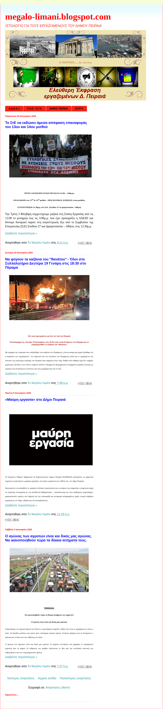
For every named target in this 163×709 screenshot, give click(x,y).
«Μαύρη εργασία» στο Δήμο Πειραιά (35, 399)
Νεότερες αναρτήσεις (21, 678)
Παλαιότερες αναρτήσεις (75, 678)
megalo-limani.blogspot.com (58, 16)
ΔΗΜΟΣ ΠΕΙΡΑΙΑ (58, 108)
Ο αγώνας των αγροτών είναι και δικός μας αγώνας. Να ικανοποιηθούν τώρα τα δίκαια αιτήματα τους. (48, 538)
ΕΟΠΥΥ (79, 108)
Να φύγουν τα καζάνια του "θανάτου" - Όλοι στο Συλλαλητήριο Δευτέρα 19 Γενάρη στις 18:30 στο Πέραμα (45, 263)
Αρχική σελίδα (47, 678)
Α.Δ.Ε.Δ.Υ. (14, 108)
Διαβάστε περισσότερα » (21, 233)
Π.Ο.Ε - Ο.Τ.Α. (34, 108)
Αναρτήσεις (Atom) (58, 687)
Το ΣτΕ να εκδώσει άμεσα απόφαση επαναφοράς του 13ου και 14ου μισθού (46, 125)
